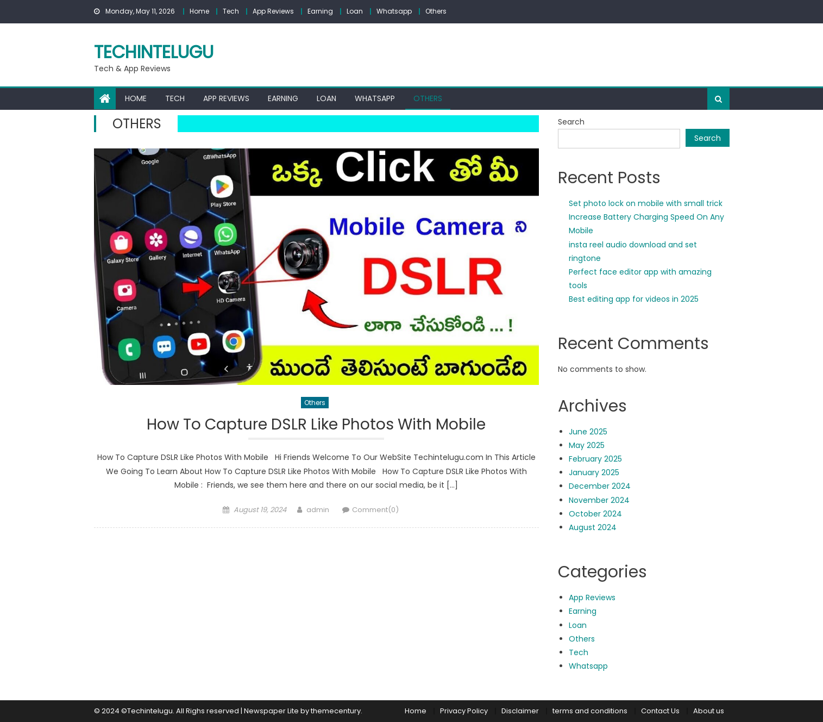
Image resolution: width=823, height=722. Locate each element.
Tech (231, 11)
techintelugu (153, 52)
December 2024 (600, 486)
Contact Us (660, 711)
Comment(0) (375, 510)
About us (708, 711)
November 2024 (599, 500)
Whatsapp (394, 11)
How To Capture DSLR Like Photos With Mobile (316, 425)
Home (199, 11)
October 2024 (595, 513)
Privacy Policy (464, 711)
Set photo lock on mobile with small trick (646, 203)
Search (571, 121)
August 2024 (593, 527)
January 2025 (594, 472)
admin (317, 510)
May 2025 (587, 445)
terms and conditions (589, 711)
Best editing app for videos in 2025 (634, 299)
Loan (355, 11)
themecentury (336, 711)
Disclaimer (520, 711)
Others (436, 11)
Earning (320, 11)
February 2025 (595, 458)
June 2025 (588, 431)
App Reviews (273, 11)
